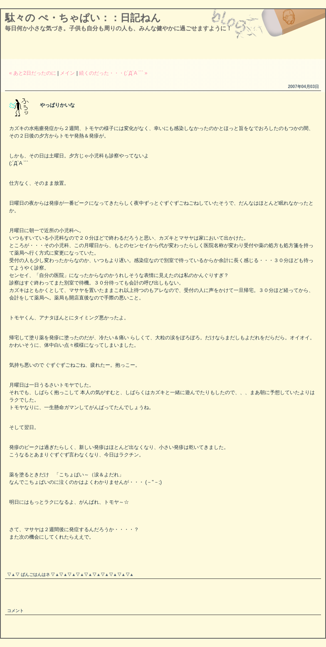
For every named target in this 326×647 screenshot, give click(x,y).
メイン (67, 73)
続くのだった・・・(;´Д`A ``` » (113, 73)
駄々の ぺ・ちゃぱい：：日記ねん (83, 17)
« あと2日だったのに (32, 73)
